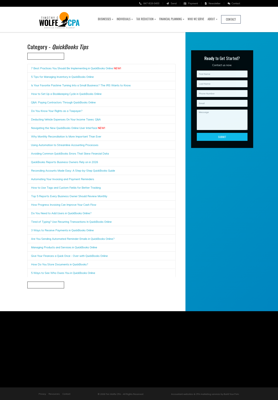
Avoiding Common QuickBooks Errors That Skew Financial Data (70, 153)
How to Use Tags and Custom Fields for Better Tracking (65, 187)
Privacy (42, 394)
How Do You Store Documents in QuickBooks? (59, 264)
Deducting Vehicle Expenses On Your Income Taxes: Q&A (65, 119)
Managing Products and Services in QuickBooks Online (64, 247)
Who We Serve (196, 19)
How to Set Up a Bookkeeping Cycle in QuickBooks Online (66, 94)
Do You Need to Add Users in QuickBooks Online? (61, 213)
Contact (234, 3)
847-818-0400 (149, 3)
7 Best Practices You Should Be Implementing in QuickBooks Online (76, 68)
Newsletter (213, 3)
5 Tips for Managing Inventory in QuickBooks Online (62, 77)
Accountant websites (182, 394)
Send (171, 3)
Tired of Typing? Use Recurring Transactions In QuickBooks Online (71, 221)
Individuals (123, 19)
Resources (54, 394)
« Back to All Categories (45, 56)
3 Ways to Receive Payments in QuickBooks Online (62, 230)
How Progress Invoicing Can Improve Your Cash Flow (63, 204)
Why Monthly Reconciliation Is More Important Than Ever (66, 136)
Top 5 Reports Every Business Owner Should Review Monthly (69, 196)
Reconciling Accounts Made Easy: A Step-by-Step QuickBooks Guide (73, 170)
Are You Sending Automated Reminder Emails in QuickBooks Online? (72, 238)
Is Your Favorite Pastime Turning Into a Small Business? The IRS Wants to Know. (81, 85)
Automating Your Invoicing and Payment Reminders (62, 179)
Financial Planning (170, 19)
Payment (191, 3)
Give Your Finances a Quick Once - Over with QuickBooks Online (69, 256)
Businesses (104, 19)
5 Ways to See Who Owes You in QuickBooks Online (63, 273)
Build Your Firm (231, 394)
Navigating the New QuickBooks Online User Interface (68, 128)
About (211, 19)
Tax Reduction (145, 19)
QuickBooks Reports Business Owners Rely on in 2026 (64, 162)
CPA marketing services (208, 394)
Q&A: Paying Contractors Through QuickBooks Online (63, 102)
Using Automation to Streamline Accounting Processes (64, 145)
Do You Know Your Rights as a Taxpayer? (56, 111)
